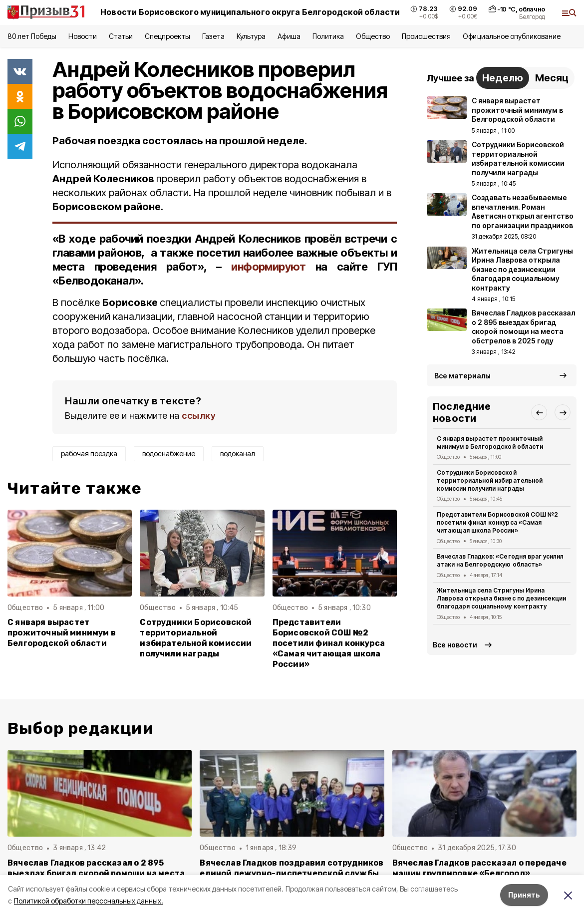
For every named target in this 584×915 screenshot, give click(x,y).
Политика (328, 36)
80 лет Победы (31, 36)
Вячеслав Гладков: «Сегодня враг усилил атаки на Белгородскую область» (500, 560)
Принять (524, 895)
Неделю (502, 78)
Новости (82, 36)
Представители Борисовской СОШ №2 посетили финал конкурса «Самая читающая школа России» (329, 643)
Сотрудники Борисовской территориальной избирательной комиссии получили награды (196, 637)
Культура (251, 36)
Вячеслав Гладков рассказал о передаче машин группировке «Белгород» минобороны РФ (479, 873)
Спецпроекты (167, 36)
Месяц (552, 78)
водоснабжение (168, 453)
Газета (213, 36)
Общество (373, 36)
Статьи (121, 36)
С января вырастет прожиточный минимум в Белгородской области (61, 632)
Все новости (455, 644)
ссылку (199, 415)
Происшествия (426, 36)
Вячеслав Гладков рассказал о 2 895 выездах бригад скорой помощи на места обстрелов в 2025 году (96, 873)
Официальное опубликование (512, 36)
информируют (268, 266)
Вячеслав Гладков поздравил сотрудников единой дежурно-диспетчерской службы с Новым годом (291, 873)
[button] (539, 412)
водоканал (237, 453)
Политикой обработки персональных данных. (88, 901)
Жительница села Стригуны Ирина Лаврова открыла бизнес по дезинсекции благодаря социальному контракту (501, 598)
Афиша (289, 36)
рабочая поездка (89, 453)
